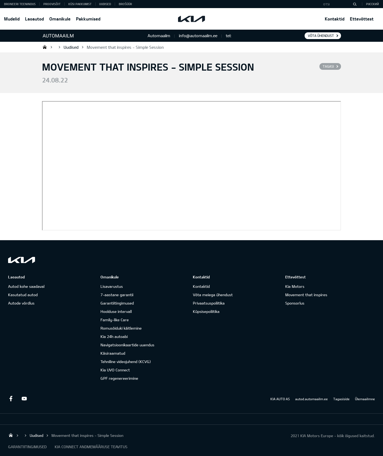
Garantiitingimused (117, 303)
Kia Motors (294, 286)
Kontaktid (334, 18)
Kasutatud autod (23, 294)
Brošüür (125, 4)
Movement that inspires (306, 294)
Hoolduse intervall (116, 311)
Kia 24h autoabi (114, 336)
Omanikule (60, 18)
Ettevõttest (362, 18)
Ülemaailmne (365, 399)
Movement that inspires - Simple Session (125, 47)
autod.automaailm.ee (311, 399)
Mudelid (12, 18)
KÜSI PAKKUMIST (80, 4)
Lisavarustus (111, 286)
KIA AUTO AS (280, 399)
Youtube (24, 398)
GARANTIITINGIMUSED (27, 446)
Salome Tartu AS (44, 47)
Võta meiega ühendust (213, 294)
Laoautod (34, 18)
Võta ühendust (321, 35)
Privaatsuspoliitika (209, 303)
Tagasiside (341, 399)
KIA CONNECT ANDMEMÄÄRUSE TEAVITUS (91, 446)
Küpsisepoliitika (206, 311)
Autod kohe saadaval (26, 286)
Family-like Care (114, 319)
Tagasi (328, 66)
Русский (372, 4)
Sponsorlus (294, 303)
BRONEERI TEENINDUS (20, 4)
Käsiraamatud (112, 353)
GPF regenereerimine (119, 378)
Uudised (105, 4)
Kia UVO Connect (115, 370)
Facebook (10, 398)
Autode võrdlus (21, 303)
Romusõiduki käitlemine (121, 328)
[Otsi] (354, 4)
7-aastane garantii (116, 294)
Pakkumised (88, 18)
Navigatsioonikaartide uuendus (127, 345)
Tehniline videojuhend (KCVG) (125, 361)
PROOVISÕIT (52, 4)
